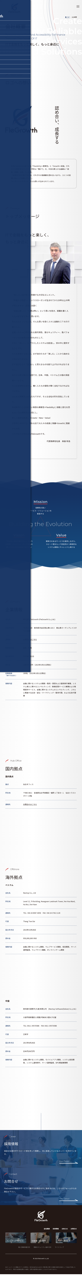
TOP (68, 17)
